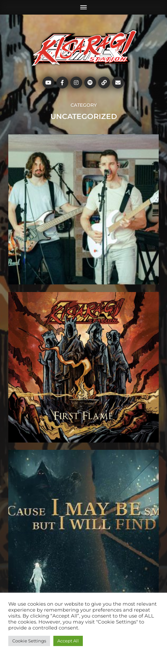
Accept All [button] (68, 640)
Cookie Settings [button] (29, 640)
